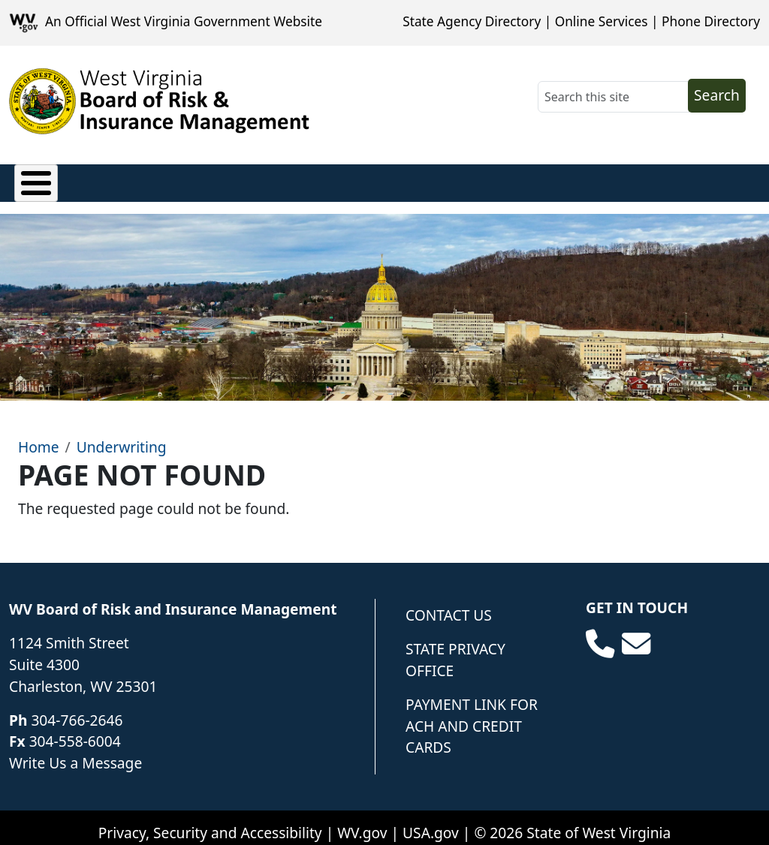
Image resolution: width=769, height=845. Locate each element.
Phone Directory (711, 21)
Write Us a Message (75, 752)
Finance (277, 179)
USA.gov (431, 821)
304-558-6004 (75, 730)
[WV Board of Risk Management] (159, 102)
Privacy (196, 179)
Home (38, 436)
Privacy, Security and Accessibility (210, 821)
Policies (116, 179)
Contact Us (449, 604)
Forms (590, 179)
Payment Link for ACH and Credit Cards (472, 715)
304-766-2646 (76, 709)
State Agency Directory (472, 21)
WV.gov (362, 821)
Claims (37, 179)
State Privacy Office (455, 649)
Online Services (601, 21)
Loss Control (376, 179)
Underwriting (493, 179)
